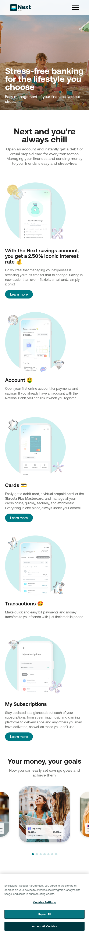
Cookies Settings (44, 903)
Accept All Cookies (44, 928)
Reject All (44, 915)
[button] (33, 854)
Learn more (19, 294)
